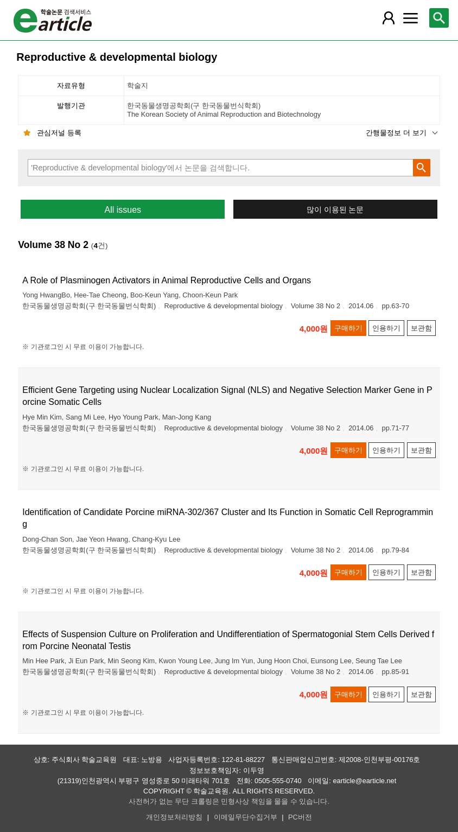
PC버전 (300, 817)
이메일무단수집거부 (245, 817)
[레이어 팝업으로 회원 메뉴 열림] (388, 18)
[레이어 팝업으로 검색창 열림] (439, 18)
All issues (122, 209)
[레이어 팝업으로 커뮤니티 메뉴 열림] (410, 18)
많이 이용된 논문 (335, 210)
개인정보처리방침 (174, 817)
